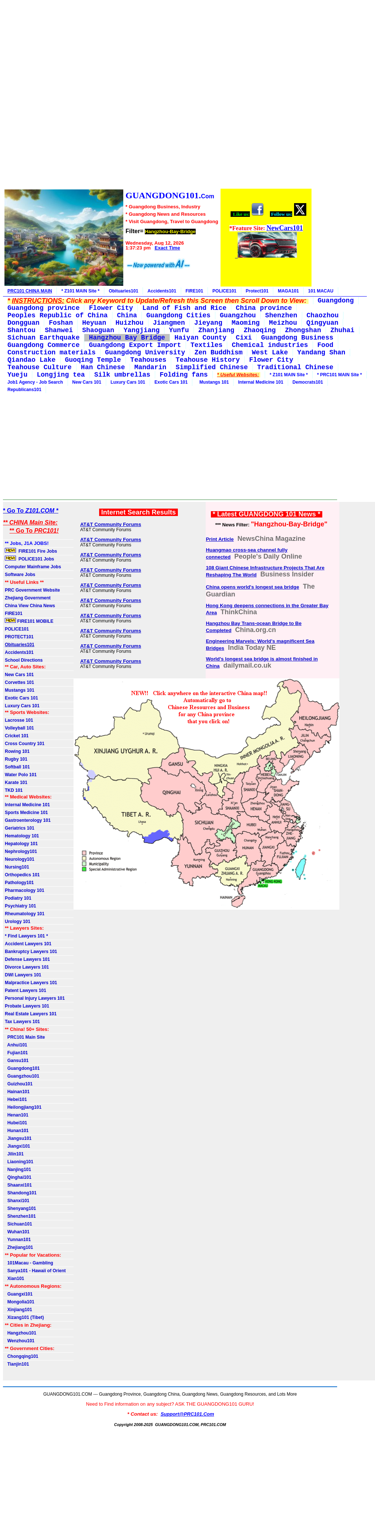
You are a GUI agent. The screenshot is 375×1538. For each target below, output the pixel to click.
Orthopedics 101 (22, 874)
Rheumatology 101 (25, 913)
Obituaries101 (123, 291)
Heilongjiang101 (23, 1107)
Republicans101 (24, 389)
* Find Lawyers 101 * (26, 936)
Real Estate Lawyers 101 (30, 1013)
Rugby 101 (16, 759)
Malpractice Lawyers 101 (31, 982)
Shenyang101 (20, 1208)
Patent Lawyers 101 (25, 990)
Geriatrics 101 (19, 828)
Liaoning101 (19, 1161)
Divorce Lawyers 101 (27, 967)
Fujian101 (16, 1052)
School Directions (24, 660)
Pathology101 (19, 882)
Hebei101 (16, 1099)
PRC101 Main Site (25, 1037)
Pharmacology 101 (24, 890)
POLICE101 (224, 291)
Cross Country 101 (25, 743)
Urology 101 (17, 921)
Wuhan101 (17, 1231)
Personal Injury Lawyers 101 (35, 998)
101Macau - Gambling (29, 1263)
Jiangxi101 (17, 1146)
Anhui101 (16, 1045)
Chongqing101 (21, 1356)
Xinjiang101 (18, 1309)
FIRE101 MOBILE (29, 621)
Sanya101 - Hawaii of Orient (35, 1270)
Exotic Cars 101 (171, 382)
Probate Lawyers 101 (27, 1006)
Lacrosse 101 (19, 720)
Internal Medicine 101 (260, 382)
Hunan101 (17, 1130)
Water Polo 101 (21, 774)
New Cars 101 (86, 382)
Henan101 (16, 1115)
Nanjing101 (18, 1169)
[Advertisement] (157, 95)
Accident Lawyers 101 (28, 943)
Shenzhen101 (20, 1216)
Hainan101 (17, 1091)
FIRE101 (194, 291)
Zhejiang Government (27, 598)
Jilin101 (14, 1154)
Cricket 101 (17, 735)
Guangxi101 (19, 1294)
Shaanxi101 (18, 1185)
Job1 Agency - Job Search (35, 382)
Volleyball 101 (19, 728)
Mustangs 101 (213, 382)
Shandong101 (20, 1192)
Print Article (220, 539)
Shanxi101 (17, 1200)
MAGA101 (288, 291)
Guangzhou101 (22, 1076)
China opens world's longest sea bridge (252, 587)
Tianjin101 (17, 1364)
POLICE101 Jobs (30, 559)
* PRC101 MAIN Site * (339, 374)
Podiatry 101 (18, 898)
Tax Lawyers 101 (22, 1021)
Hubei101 (16, 1122)
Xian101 (14, 1278)
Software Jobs (20, 574)
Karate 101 (16, 782)
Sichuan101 (18, 1224)
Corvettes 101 (19, 682)
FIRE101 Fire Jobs (31, 551)
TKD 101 (14, 790)
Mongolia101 (19, 1301)
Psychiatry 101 (20, 906)
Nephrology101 (21, 851)
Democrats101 (308, 382)
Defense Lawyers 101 (27, 959)
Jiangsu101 (18, 1138)
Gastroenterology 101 (27, 820)
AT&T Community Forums (110, 524)
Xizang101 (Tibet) (24, 1317)
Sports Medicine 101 (26, 812)
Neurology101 (19, 859)
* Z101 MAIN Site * (80, 291)
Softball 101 (17, 767)
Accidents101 (161, 291)
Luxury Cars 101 (128, 382)
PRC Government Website (32, 590)
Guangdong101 (22, 1068)
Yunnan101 (18, 1239)
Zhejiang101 (19, 1247)
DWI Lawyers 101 (23, 975)
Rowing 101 (17, 751)
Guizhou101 (19, 1083)
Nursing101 (17, 867)
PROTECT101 (19, 636)
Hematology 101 (22, 836)
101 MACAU (320, 291)
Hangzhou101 (20, 1333)
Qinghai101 (18, 1177)
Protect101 (257, 291)
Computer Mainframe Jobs (33, 566)
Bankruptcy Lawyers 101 (31, 951)
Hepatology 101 (21, 843)
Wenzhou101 (20, 1340)
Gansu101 (17, 1060)
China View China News (30, 605)
